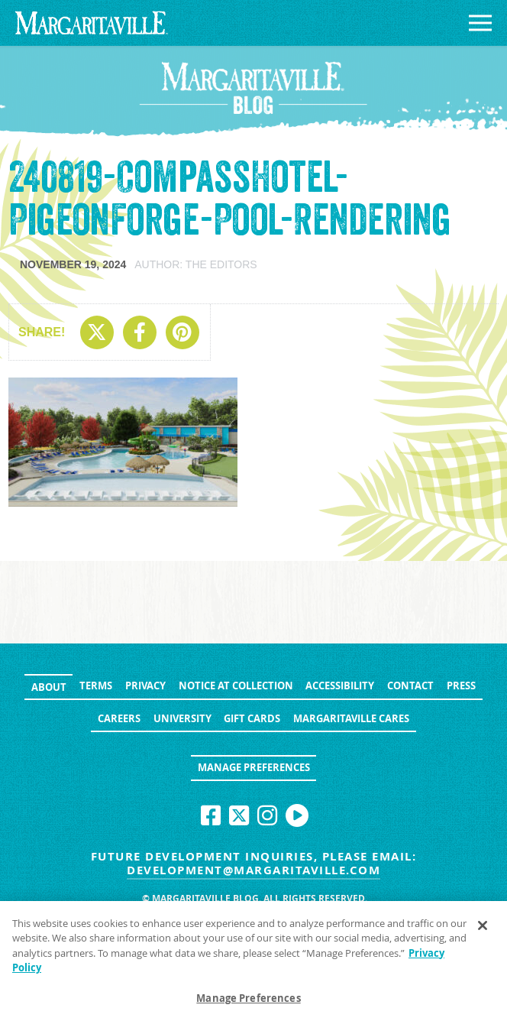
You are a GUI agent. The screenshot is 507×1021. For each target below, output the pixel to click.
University (182, 718)
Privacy (145, 685)
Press (461, 685)
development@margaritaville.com (253, 870)
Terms (95, 685)
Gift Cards (252, 718)
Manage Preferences (254, 767)
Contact (410, 685)
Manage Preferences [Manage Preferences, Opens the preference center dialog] (248, 1003)
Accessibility (339, 685)
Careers (119, 718)
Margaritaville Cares (351, 718)
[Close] (482, 930)
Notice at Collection (236, 685)
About (48, 687)
